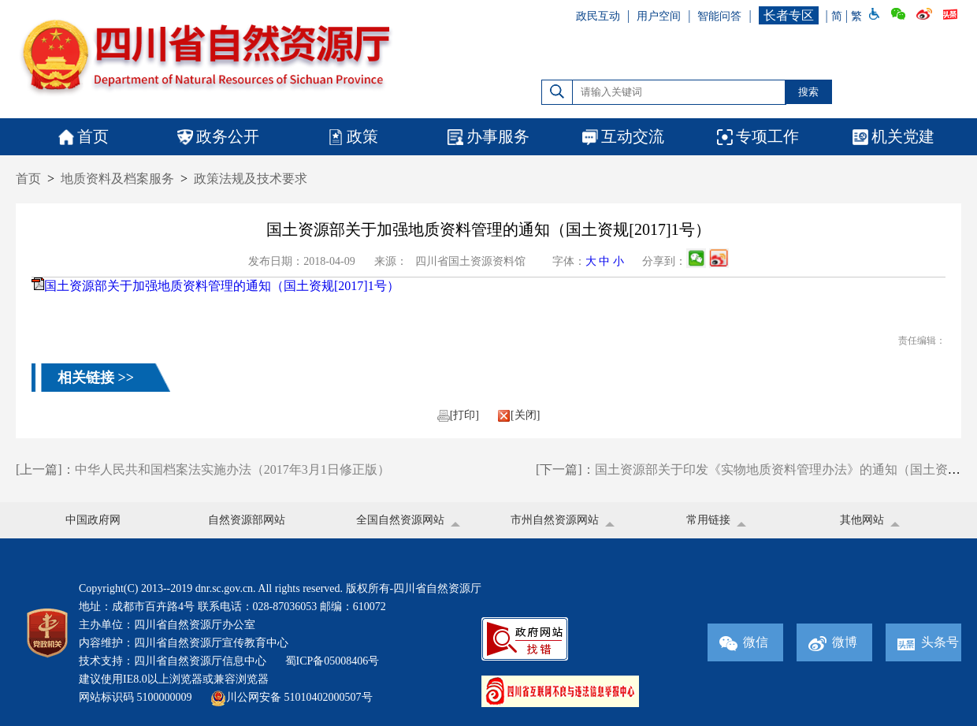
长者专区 (788, 15)
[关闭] (519, 415)
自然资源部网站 (246, 520)
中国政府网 (93, 520)
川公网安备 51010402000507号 (291, 697)
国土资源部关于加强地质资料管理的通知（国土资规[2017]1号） (221, 285)
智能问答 (719, 16)
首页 (28, 178)
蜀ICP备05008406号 (332, 661)
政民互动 (598, 16)
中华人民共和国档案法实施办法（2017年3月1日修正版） (232, 469)
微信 (743, 642)
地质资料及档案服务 (117, 178)
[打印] (458, 415)
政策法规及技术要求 (250, 178)
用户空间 (659, 16)
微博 (832, 642)
